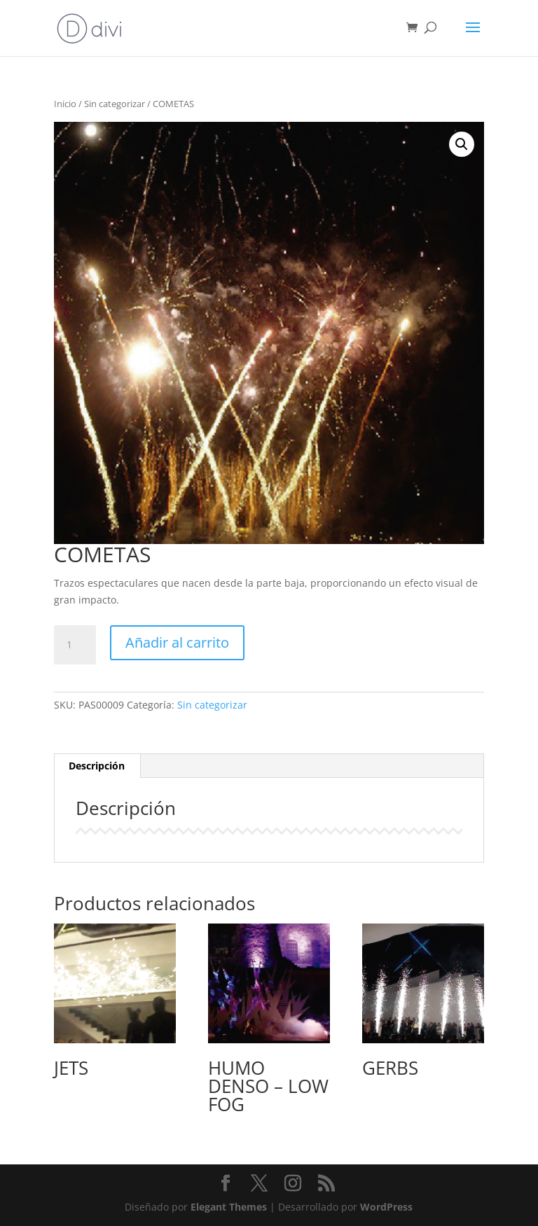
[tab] (97, 766)
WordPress (386, 1206)
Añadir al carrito (177, 642)
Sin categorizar (114, 103)
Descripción (97, 765)
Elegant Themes (229, 1206)
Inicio (65, 103)
